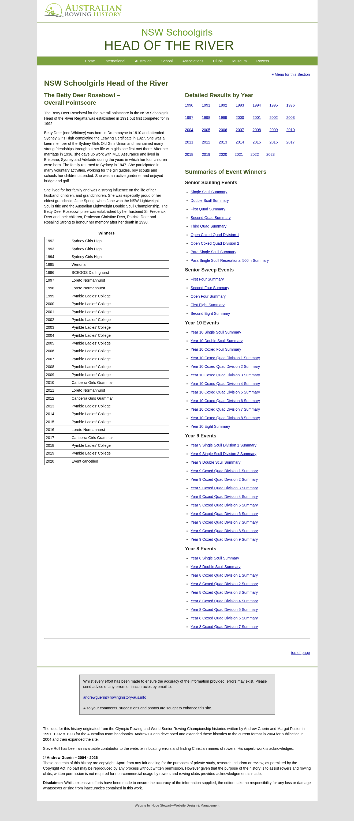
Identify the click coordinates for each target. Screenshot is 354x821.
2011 (189, 142)
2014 (240, 142)
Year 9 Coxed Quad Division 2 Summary (224, 479)
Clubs (218, 61)
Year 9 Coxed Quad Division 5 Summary (224, 505)
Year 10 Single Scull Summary (216, 332)
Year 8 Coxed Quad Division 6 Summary (224, 618)
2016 (274, 142)
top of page (300, 652)
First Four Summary (207, 279)
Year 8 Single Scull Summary (215, 558)
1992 (223, 105)
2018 (189, 154)
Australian (143, 61)
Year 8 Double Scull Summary (215, 567)
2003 (290, 117)
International (115, 61)
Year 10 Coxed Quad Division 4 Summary (225, 383)
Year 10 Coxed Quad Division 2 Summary (225, 366)
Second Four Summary (210, 288)
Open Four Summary (208, 296)
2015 (256, 142)
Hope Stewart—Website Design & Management (185, 805)
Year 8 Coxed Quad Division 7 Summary (224, 627)
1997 (189, 117)
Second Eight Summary (210, 313)
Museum (239, 61)
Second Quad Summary (210, 217)
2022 (255, 154)
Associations (192, 61)
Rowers (262, 61)
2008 (256, 130)
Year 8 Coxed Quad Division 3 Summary (224, 592)
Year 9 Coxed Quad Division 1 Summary (224, 471)
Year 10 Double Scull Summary (217, 341)
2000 (240, 117)
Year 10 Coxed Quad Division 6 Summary (225, 401)
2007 (240, 130)
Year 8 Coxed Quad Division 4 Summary (224, 601)
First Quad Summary (208, 209)
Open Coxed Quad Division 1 (215, 235)
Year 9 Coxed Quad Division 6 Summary (224, 514)
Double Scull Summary (210, 200)
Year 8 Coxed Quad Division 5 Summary (224, 609)
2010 (290, 130)
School (167, 61)
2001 (256, 117)
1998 (206, 117)
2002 (274, 117)
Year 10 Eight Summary (210, 426)
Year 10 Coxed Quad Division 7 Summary (225, 409)
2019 (206, 154)
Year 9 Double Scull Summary (215, 462)
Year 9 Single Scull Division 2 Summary (223, 454)
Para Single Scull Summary (213, 252)
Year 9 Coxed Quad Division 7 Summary (224, 522)
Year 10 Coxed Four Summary (216, 349)
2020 (223, 154)
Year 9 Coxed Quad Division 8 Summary (224, 531)
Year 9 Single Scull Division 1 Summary (223, 445)
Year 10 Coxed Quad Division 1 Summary (225, 358)
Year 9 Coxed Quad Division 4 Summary (224, 496)
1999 (223, 117)
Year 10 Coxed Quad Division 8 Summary (225, 418)
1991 (206, 105)
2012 (206, 142)
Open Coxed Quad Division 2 (215, 243)
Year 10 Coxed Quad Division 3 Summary (225, 375)
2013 (223, 142)
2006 (223, 130)
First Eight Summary (208, 305)
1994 (256, 105)
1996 (290, 105)
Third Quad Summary (208, 226)
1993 (240, 105)
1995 (274, 105)
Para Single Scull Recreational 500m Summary (230, 260)
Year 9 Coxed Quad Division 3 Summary (224, 488)
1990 (189, 105)
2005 (206, 130)
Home (90, 61)
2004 (189, 130)
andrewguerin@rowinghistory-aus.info (114, 697)
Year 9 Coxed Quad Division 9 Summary (224, 539)
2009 (274, 130)
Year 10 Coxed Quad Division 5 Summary (225, 392)
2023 (270, 154)
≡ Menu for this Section (290, 74)
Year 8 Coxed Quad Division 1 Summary (224, 575)
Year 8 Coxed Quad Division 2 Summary (224, 584)
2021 (239, 154)
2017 (290, 142)
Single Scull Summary (209, 192)
